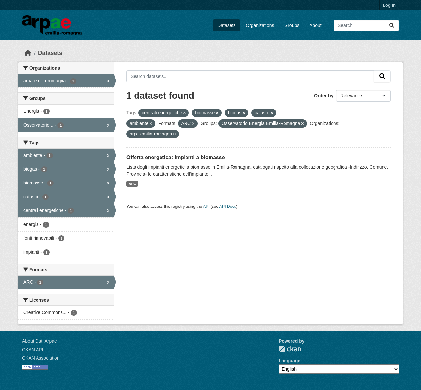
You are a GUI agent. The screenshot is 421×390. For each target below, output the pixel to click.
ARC (132, 184)
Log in (389, 5)
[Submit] (391, 25)
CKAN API (32, 349)
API (206, 206)
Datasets (226, 25)
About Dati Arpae (39, 341)
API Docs (227, 206)
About (316, 25)
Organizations (260, 25)
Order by (323, 95)
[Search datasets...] (366, 25)
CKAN (290, 348)
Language (289, 360)
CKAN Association (41, 358)
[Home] (28, 53)
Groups (291, 25)
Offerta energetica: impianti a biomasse (175, 157)
